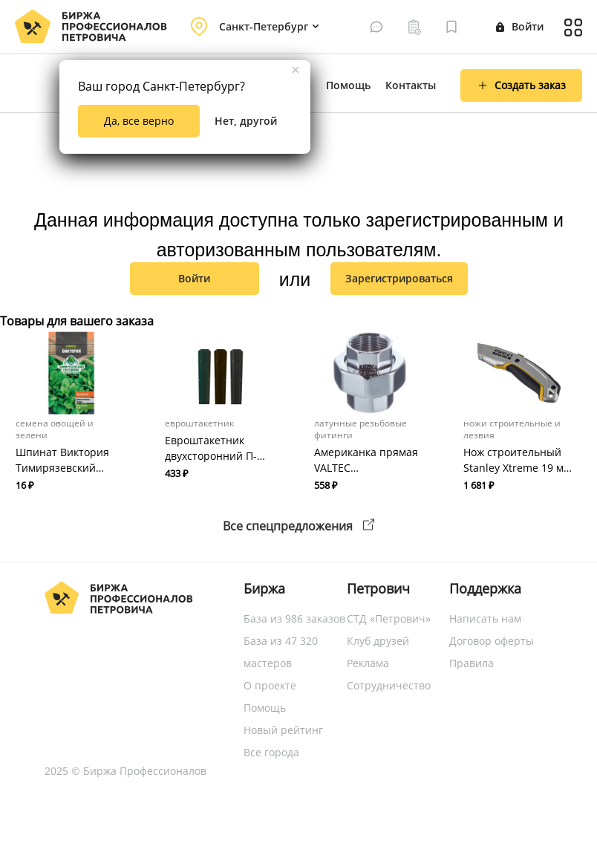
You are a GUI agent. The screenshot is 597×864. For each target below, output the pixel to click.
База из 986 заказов (294, 618)
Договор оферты (491, 641)
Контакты (410, 85)
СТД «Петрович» (389, 618)
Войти (520, 26)
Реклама (368, 663)
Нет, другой (246, 121)
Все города (271, 752)
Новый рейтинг (283, 730)
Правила (471, 663)
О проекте (270, 685)
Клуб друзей (378, 641)
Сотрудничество (389, 685)
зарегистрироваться (399, 278)
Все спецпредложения (298, 526)
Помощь (348, 85)
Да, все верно (139, 121)
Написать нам (485, 618)
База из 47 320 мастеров (281, 652)
